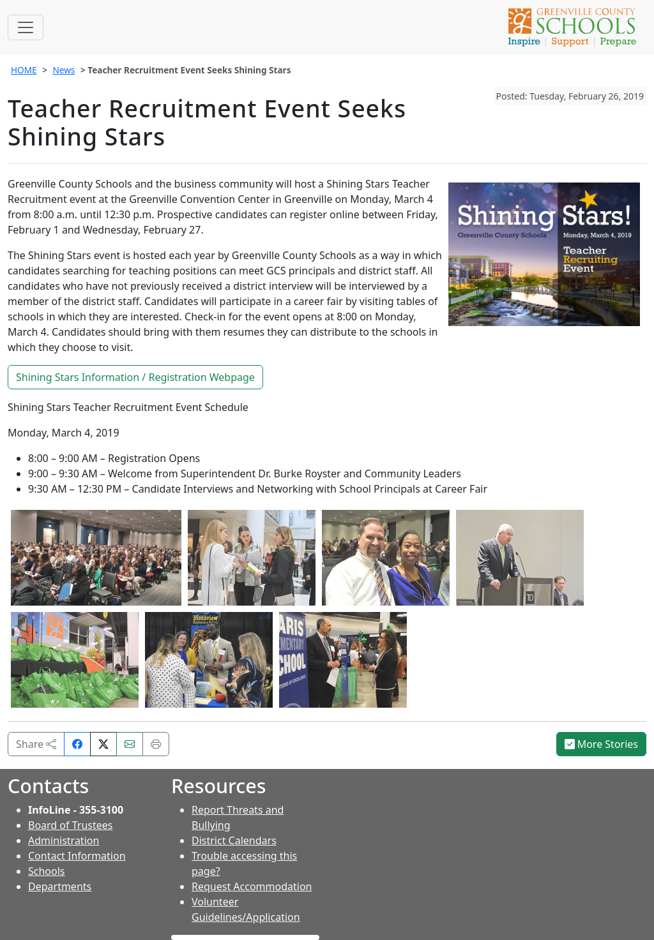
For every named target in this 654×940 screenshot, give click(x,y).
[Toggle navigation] (25, 27)
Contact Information (77, 856)
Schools (46, 871)
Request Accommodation (252, 886)
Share (36, 744)
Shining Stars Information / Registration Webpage (135, 377)
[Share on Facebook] (77, 744)
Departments (59, 886)
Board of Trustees (70, 825)
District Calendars (234, 840)
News (63, 70)
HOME (24, 70)
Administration (63, 840)
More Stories (602, 744)
